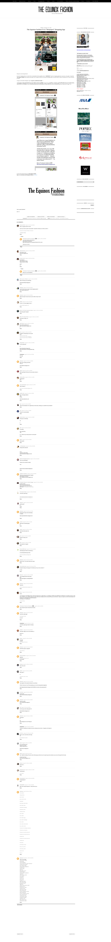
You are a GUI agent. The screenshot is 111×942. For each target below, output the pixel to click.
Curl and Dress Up (23, 566)
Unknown (21, 295)
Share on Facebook (31, 216)
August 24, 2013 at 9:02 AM (38, 482)
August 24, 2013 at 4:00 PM (31, 549)
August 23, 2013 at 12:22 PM (26, 332)
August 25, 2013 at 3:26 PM (27, 699)
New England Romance (24, 642)
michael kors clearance (23, 830)
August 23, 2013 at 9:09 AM (41, 238)
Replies (22, 236)
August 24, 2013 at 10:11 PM (27, 592)
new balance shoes (23, 844)
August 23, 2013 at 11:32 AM (33, 316)
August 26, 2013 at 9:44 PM (29, 778)
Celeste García (22, 417)
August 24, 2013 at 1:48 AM (29, 417)
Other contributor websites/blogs (72, 1)
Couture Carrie (22, 258)
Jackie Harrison (22, 250)
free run (21, 852)
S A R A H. (21, 733)
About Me (14, 1)
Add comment (19, 904)
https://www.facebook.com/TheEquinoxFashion (25, 174)
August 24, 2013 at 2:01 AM (26, 427)
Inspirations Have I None (24, 676)
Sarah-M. (21, 502)
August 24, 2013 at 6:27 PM (31, 566)
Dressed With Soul (23, 549)
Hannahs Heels (22, 225)
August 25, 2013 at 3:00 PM (27, 692)
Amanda (21, 664)
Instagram (25, 230)
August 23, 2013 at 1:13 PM (30, 384)
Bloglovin (21, 618)
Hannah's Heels (23, 232)
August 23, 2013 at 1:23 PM (29, 393)
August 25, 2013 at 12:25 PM (27, 670)
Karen (21, 592)
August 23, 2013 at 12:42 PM (29, 354)
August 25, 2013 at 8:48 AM (27, 629)
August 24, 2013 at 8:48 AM (31, 473)
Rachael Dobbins (23, 655)
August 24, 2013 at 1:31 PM (27, 529)
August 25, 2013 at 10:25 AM (31, 655)
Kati (20, 427)
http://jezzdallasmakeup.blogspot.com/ (26, 587)
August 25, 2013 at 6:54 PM (25, 707)
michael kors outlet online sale (25, 832)
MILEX (21, 439)
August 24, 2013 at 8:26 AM (34, 458)
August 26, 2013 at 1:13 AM (29, 769)
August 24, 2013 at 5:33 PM (27, 559)
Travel (48, 1)
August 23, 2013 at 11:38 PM (26, 410)
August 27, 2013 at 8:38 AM (29, 784)
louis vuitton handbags (23, 819)
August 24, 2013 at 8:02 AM (30, 446)
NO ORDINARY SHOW (23, 737)
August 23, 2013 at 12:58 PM (27, 370)
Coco (21, 332)
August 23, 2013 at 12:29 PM (29, 342)
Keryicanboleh (22, 778)
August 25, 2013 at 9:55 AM (27, 647)
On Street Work (60, 1)
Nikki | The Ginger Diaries (24, 316)
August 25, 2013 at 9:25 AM (27, 638)
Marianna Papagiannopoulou (25, 458)
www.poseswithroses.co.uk (24, 658)
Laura (21, 742)
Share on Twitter (41, 216)
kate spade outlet (22, 805)
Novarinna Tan (22, 769)
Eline (21, 542)
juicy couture (22, 797)
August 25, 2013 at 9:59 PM (28, 726)
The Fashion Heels (23, 616)
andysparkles (22, 342)
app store (53, 218)
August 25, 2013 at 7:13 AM (28, 623)
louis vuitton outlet (23, 826)
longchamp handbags (23, 807)
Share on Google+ (61, 216)
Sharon (21, 370)
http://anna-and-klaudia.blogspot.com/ (26, 388)
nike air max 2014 (23, 846)
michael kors (22, 836)
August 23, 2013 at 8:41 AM (29, 258)
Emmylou (21, 287)
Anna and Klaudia (23, 384)
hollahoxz (81, 91)
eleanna (21, 763)
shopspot (57, 218)
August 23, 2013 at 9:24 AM (27, 287)
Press (83, 1)
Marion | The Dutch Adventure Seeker (26, 310)
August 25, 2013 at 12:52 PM (28, 681)
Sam (20, 404)
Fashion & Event (22, 1)
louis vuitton (22, 813)
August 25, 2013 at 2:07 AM (27, 612)
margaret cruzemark (23, 473)
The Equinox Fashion (64, 218)
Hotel (53, 1)
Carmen (21, 521)
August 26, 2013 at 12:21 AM (27, 753)
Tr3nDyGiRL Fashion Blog (29, 486)
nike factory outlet (23, 848)
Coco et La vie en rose (23, 335)
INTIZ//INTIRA (22, 784)
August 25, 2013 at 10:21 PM (28, 733)
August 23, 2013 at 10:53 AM (38, 310)
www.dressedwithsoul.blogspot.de (25, 554)
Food (34, 1)
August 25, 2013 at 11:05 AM (27, 664)
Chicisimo (31, 230)
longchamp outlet (22, 809)
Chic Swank (22, 773)
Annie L (21, 638)
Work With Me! (95, 1)
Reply (21, 234)
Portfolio (88, 1)
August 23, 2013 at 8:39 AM (30, 250)
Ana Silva (21, 692)
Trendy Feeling (22, 600)
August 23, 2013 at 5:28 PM (26, 404)
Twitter (28, 230)
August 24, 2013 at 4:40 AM (26, 439)
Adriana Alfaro (22, 377)
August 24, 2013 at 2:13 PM (26, 542)
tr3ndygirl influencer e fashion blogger (26, 482)
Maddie (21, 301)
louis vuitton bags (22, 817)
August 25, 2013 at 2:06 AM (38, 606)
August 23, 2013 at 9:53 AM (27, 295)
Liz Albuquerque (23, 446)
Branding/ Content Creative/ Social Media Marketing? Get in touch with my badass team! (84, 66)
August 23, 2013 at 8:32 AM (29, 225)
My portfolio (80, 68)
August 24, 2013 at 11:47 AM (28, 511)
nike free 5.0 (22, 850)
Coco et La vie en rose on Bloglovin (25, 336)
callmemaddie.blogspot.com (24, 305)
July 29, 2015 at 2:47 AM (27, 791)
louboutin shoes (22, 811)
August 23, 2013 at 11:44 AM (29, 323)
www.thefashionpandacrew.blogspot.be (26, 496)
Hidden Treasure (88, 90)
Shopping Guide (41, 1)
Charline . (21, 629)
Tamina (21, 529)
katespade (21, 801)
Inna (20, 410)
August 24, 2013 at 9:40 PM (27, 583)
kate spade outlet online (24, 803)
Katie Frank (22, 323)
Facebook (21, 230)
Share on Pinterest (51, 216)
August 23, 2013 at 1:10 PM (29, 377)
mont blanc (21, 842)
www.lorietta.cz (22, 650)
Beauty (29, 1)
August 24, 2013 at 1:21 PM (27, 521)
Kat (20, 707)
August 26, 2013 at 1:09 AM (27, 763)
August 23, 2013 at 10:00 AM (27, 301)
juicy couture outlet (23, 799)
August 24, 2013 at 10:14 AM (28, 502)
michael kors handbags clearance (25, 828)
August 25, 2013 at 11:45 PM (27, 742)
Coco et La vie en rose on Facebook (26, 337)
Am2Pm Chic (22, 393)
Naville (21, 670)
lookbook (35, 174)
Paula (21, 753)
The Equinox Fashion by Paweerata (29, 238)
